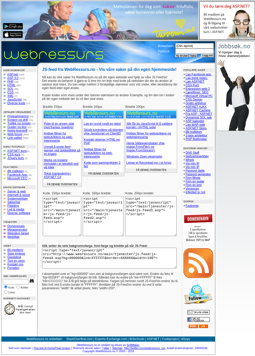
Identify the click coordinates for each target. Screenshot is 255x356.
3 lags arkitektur (196, 135)
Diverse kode (16, 103)
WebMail (13, 237)
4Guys (185, 339)
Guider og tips (17, 127)
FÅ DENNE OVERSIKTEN (62, 184)
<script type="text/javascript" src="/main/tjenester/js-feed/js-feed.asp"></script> (62, 220)
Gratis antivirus (196, 103)
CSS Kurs (192, 85)
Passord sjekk (195, 170)
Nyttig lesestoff (17, 130)
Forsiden (13, 268)
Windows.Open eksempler (144, 156)
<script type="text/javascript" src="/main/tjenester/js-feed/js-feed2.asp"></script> (103, 220)
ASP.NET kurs (17, 151)
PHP (10, 81)
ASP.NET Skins (196, 128)
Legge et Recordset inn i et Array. (149, 163)
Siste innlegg (16, 253)
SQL (10, 89)
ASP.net (12, 74)
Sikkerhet (13, 202)
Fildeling (13, 206)
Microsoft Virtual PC (199, 96)
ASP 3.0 (12, 78)
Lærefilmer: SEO (197, 92)
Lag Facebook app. (199, 74)
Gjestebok (14, 257)
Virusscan (192, 188)
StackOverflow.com (79, 339)
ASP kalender (195, 121)
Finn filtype (193, 178)
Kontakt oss (15, 264)
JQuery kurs (15, 158)
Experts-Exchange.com (111, 339)
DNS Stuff (192, 153)
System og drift (17, 120)
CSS (10, 92)
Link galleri (14, 138)
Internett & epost (18, 195)
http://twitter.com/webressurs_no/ (144, 348)
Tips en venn (16, 261)
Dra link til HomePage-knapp (52, 348)
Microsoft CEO (17, 178)
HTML (11, 85)
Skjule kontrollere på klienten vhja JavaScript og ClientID (103, 131)
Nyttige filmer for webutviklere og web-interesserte (58, 137)
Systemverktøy (17, 198)
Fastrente (192, 206)
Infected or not (195, 192)
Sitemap (117, 348)
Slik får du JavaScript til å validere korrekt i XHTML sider (149, 125)
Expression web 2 (198, 89)
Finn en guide (195, 181)
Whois (190, 160)
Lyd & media (15, 209)
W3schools (137, 339)
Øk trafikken (15, 171)
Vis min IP (192, 163)
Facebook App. (17, 175)
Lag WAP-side (195, 125)
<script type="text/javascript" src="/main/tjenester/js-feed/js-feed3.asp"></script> (151, 220)
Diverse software (18, 213)
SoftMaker (133, 345)
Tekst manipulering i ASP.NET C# (57, 175)
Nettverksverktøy (197, 156)
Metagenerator (17, 230)
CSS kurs (14, 154)
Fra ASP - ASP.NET (199, 114)
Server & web (16, 191)
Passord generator (198, 174)
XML (10, 96)
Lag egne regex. (197, 78)
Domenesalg (16, 226)
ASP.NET (153, 339)
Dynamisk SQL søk (199, 117)
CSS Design (194, 99)
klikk (106, 348)
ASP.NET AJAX (196, 107)
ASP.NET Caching (198, 110)
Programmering (18, 116)
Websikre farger (18, 233)
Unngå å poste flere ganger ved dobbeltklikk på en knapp (62, 150)
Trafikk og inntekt (18, 123)
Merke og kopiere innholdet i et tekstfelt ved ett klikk (61, 163)
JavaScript (14, 99)
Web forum (14, 134)
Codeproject (170, 339)
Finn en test (194, 185)
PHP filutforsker (196, 139)
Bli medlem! (15, 250)
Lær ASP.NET (195, 81)
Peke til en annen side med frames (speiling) (59, 125)
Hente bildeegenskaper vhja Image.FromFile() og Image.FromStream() (145, 146)
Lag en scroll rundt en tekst (102, 124)
